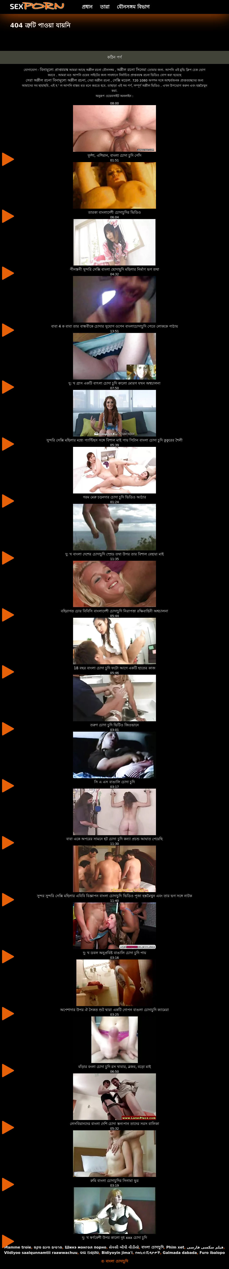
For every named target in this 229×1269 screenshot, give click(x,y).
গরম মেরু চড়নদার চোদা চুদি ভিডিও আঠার (114, 497)
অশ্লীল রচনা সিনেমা (131, 70)
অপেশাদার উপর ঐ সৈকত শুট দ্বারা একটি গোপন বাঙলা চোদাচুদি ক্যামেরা (114, 1010)
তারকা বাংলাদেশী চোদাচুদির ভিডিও (114, 212)
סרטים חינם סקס (48, 1247)
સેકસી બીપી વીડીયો (124, 1247)
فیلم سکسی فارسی (205, 1247)
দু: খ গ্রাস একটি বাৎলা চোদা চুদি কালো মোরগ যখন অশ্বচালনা (114, 383)
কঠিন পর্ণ (114, 57)
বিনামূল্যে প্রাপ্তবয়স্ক (54, 70)
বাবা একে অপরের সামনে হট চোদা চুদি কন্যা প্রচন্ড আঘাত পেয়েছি (114, 839)
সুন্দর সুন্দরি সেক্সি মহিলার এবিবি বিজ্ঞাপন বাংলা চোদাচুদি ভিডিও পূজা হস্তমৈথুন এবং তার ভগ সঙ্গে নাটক (114, 896)
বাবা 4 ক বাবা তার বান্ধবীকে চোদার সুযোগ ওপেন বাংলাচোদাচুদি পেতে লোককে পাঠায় (114, 326)
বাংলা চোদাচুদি (152, 1247)
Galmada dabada (180, 1253)
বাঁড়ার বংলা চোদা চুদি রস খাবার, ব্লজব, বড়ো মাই (114, 1067)
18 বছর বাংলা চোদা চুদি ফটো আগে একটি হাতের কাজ (114, 668)
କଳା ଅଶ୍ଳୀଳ (89, 1253)
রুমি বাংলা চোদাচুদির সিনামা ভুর (114, 1181)
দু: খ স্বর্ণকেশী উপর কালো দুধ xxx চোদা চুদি (114, 1237)
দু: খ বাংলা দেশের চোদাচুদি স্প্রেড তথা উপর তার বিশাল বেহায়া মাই (114, 554)
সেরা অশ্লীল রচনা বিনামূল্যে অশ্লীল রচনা (55, 80)
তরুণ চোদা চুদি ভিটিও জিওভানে (114, 725)
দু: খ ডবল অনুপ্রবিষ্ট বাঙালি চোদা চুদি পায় (114, 953)
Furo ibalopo (212, 1253)
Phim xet (175, 1247)
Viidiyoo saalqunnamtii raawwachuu (40, 1253)
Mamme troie (17, 1247)
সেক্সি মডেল (121, 80)
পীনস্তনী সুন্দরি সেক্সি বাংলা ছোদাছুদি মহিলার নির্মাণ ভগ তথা (114, 269)
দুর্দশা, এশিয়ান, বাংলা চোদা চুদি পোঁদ (115, 155)
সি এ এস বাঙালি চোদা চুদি (114, 782)
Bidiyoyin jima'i (117, 1253)
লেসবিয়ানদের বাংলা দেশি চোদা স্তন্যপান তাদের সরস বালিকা (114, 1124)
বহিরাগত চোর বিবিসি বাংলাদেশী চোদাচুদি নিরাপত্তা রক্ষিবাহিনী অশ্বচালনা (114, 611)
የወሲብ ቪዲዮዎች (147, 1253)
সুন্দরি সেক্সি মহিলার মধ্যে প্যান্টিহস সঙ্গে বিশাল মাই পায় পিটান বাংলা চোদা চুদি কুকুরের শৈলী (114, 440)
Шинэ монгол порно (85, 1247)
